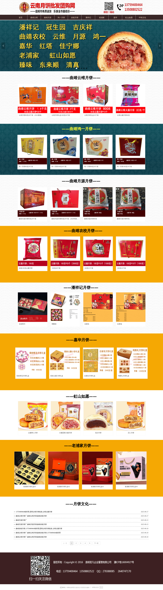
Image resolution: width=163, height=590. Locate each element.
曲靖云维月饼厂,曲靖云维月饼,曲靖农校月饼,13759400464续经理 (38, 533)
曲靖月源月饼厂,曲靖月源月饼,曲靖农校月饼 (31, 524)
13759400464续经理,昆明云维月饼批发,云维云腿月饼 (34, 512)
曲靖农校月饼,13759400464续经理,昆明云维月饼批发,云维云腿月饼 (39, 528)
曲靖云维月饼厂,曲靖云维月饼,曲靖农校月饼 (31, 516)
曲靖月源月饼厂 (21, 520)
